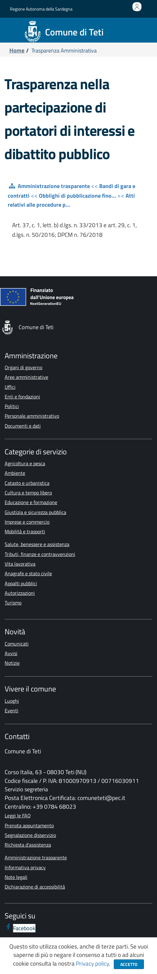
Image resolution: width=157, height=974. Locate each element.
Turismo (13, 602)
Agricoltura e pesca (25, 463)
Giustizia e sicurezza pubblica (35, 512)
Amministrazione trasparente (54, 186)
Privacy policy (92, 963)
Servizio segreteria (26, 789)
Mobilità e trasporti (25, 531)
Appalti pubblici (21, 583)
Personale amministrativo (32, 416)
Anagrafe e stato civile (28, 573)
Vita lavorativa (20, 563)
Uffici (10, 387)
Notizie (12, 663)
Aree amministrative (26, 377)
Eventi (11, 710)
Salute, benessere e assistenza (37, 544)
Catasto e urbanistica (27, 483)
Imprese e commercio (27, 522)
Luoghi (12, 701)
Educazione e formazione (31, 502)
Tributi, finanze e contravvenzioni (40, 554)
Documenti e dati (23, 426)
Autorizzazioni (20, 593)
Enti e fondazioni (22, 396)
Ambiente (15, 473)
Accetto (128, 964)
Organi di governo (23, 367)
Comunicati (17, 643)
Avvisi (11, 653)
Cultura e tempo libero (28, 492)
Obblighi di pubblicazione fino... (77, 195)
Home (17, 50)
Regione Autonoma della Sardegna (41, 9)
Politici (12, 406)
